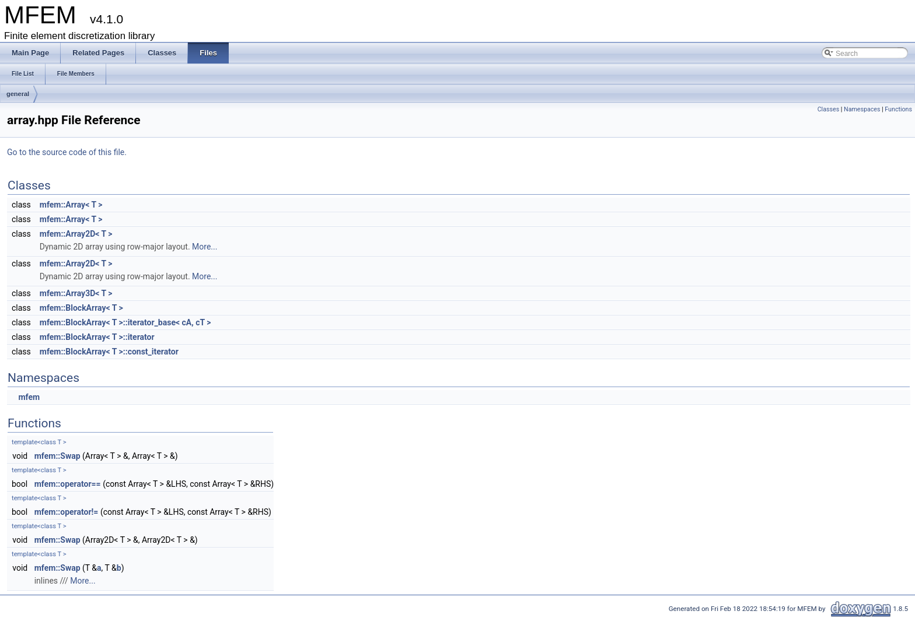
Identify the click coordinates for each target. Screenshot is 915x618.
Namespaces (862, 109)
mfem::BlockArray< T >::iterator (97, 337)
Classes (828, 109)
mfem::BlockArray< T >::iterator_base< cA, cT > (125, 322)
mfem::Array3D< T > (76, 293)
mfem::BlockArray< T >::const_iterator (109, 351)
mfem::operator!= (66, 512)
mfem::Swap (57, 456)
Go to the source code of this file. (67, 152)
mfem (29, 397)
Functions (898, 109)
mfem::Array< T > (71, 204)
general (17, 93)
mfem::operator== (67, 484)
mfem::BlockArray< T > (81, 307)
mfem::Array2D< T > (76, 233)
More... (204, 246)
